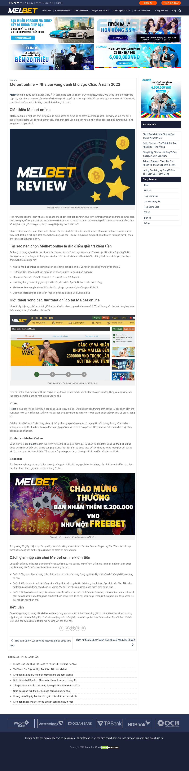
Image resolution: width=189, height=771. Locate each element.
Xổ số (147, 212)
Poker (13, 408)
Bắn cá (147, 217)
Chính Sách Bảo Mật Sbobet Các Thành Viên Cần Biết (158, 136)
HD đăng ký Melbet (121, 11)
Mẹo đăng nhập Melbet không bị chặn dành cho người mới (43, 701)
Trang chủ (46, 11)
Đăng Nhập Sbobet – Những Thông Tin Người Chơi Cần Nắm (160, 154)
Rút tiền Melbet (81, 11)
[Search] (180, 11)
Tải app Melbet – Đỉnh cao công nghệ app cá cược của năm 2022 (46, 685)
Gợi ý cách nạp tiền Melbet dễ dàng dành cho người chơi (41, 691)
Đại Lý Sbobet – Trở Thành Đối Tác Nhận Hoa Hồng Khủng (159, 145)
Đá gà (147, 223)
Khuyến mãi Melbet (100, 11)
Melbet (14, 94)
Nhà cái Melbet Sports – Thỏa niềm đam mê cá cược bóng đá (44, 680)
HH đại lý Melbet (142, 11)
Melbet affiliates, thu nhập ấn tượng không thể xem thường (43, 674)
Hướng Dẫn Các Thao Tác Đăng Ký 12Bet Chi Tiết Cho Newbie (45, 664)
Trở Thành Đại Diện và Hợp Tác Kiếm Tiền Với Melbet (40, 669)
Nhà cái (147, 190)
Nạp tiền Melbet (62, 11)
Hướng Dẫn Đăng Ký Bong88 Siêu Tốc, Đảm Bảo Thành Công (159, 172)
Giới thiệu (29, 3)
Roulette (33, 444)
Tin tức (13, 80)
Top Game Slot (151, 207)
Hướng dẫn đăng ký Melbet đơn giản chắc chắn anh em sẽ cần (45, 696)
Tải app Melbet (161, 11)
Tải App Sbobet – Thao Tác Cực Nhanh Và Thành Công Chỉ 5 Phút (159, 163)
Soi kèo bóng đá (152, 201)
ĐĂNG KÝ (148, 3)
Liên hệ (59, 3)
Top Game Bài (151, 196)
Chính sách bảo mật (44, 3)
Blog (173, 11)
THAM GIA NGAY (171, 3)
